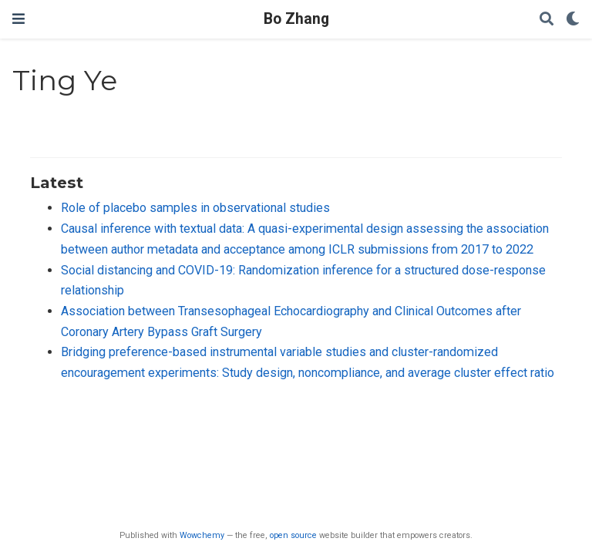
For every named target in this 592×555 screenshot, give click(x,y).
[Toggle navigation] (18, 18)
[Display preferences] (573, 20)
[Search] (546, 20)
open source (293, 535)
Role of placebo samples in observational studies (195, 207)
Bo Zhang (296, 19)
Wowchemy (202, 535)
